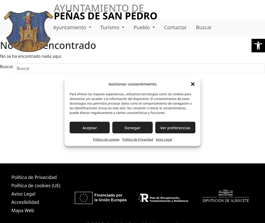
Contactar (175, 27)
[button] (258, 45)
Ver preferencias (175, 127)
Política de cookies (106, 139)
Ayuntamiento (70, 27)
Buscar (204, 27)
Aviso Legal (164, 139)
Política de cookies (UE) (35, 185)
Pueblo (142, 27)
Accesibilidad (25, 202)
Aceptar (90, 127)
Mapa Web (22, 210)
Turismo (110, 27)
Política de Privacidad (137, 139)
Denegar (132, 127)
